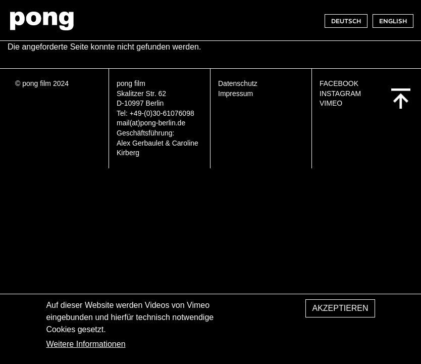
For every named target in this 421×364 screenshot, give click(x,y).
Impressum (235, 93)
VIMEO (331, 103)
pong (42, 21)
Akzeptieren (340, 313)
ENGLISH (393, 21)
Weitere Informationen (85, 349)
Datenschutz (237, 83)
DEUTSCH (346, 21)
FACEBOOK (339, 83)
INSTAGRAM (340, 93)
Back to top (401, 98)
